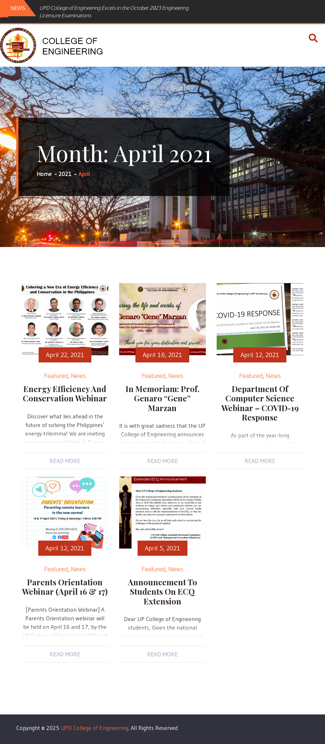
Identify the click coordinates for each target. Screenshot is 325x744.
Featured (56, 376)
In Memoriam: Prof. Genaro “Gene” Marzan (162, 398)
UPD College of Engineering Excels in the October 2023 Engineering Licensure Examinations (113, 11)
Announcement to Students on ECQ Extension (162, 592)
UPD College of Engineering (94, 727)
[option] (122, 11)
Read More (64, 461)
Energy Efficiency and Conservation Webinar (65, 393)
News (78, 376)
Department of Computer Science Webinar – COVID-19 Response (260, 403)
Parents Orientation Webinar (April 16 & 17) (65, 587)
